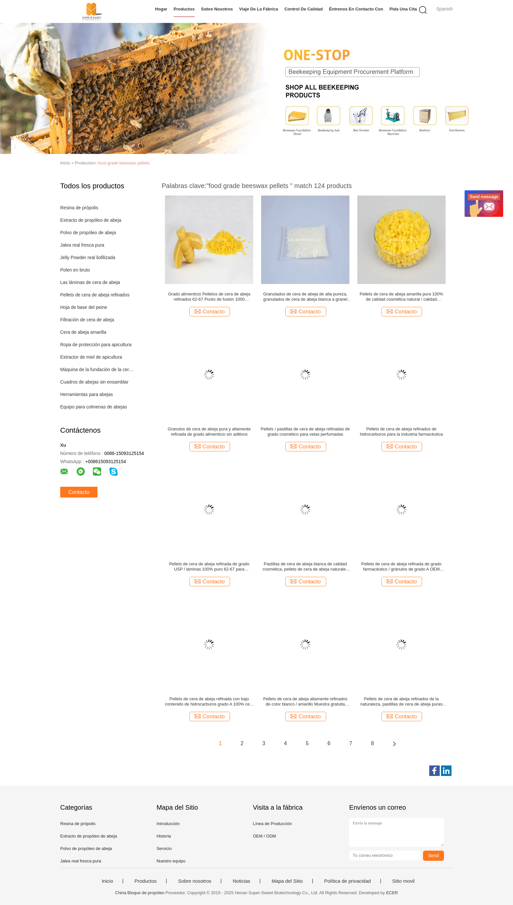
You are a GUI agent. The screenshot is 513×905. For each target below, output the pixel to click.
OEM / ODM (264, 836)
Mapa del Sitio (287, 881)
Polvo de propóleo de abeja (88, 232)
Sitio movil (403, 881)
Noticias (241, 881)
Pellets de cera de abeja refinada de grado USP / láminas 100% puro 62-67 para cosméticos (209, 566)
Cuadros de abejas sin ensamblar (94, 382)
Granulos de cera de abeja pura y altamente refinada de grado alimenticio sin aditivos (209, 431)
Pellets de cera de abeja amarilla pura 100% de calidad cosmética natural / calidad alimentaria (401, 297)
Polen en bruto (75, 270)
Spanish (444, 8)
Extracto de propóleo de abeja (90, 220)
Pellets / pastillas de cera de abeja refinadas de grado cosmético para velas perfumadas (305, 431)
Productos (184, 9)
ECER (392, 892)
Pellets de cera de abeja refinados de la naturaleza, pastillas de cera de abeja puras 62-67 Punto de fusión (401, 701)
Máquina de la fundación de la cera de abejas (97, 369)
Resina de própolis (79, 207)
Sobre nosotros (217, 9)
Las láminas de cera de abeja (90, 282)
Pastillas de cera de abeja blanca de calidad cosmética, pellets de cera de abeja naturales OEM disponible (305, 566)
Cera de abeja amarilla (83, 332)
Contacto (78, 492)
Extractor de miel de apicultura (91, 357)
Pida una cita (403, 9)
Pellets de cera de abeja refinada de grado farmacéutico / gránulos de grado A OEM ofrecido (401, 566)
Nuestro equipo (170, 860)
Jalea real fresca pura (82, 245)
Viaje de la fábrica (258, 9)
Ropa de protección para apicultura (96, 344)
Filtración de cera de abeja (87, 319)
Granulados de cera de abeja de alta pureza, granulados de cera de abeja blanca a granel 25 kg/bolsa (305, 297)
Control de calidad (303, 9)
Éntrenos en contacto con (356, 9)
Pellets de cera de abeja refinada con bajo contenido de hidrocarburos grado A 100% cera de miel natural (209, 701)
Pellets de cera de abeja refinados (95, 294)
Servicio (163, 848)
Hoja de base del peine (83, 307)
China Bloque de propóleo (139, 892)
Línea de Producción (272, 823)
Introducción (168, 823)
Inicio (107, 881)
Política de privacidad (347, 881)
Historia (163, 836)
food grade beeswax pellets (124, 162)
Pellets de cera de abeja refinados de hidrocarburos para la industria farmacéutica (401, 431)
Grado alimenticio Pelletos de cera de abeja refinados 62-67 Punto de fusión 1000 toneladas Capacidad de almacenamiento (209, 297)
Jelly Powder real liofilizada (87, 257)
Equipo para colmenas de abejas (93, 406)
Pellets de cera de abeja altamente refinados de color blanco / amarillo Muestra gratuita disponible (305, 701)
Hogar (161, 9)
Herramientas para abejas (86, 394)
